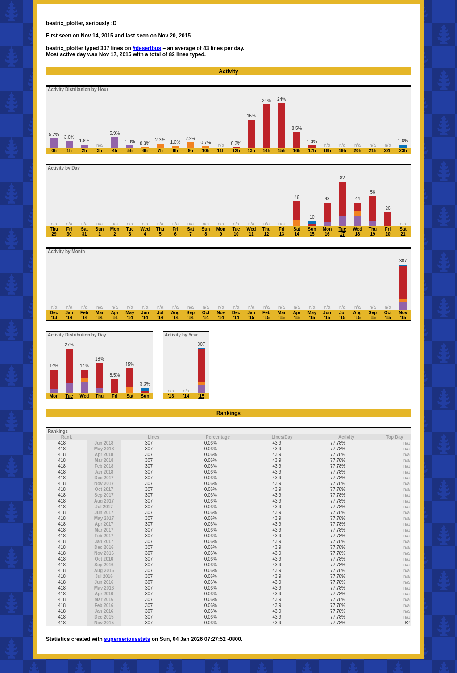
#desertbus (147, 48)
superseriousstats (127, 639)
